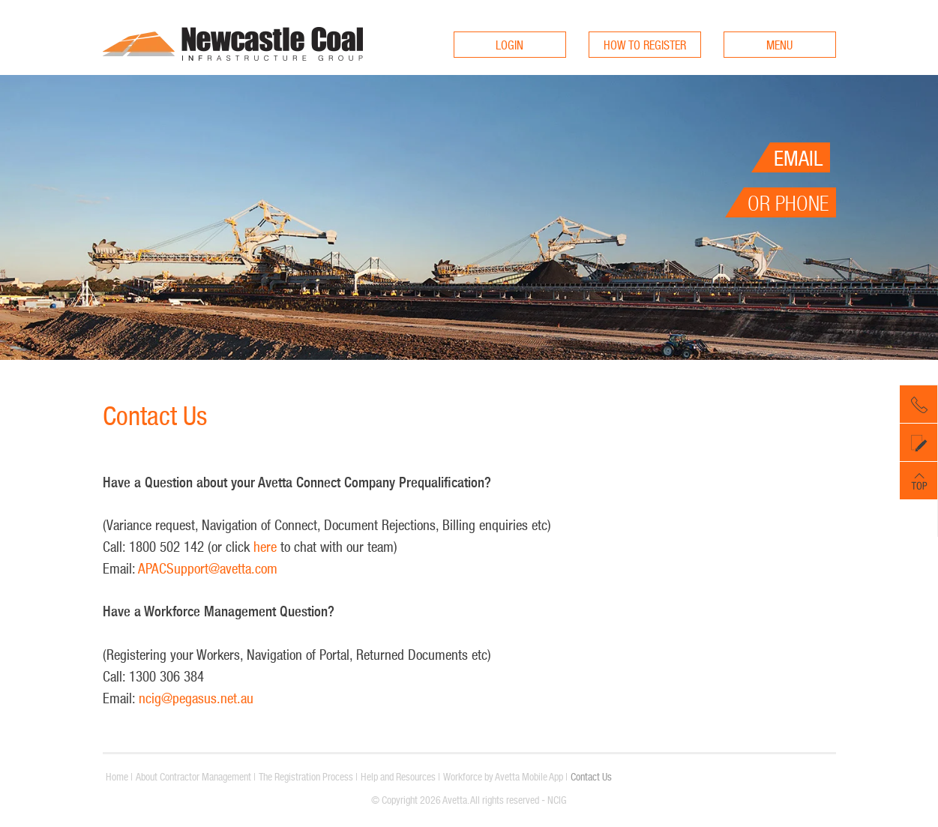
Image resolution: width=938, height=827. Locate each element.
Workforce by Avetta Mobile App (503, 777)
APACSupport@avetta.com (207, 568)
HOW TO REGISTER (645, 45)
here (266, 546)
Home (117, 777)
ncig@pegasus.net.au (196, 698)
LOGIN (509, 45)
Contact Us (591, 777)
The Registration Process (306, 777)
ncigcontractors (233, 73)
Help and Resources (398, 777)
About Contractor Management (193, 777)
